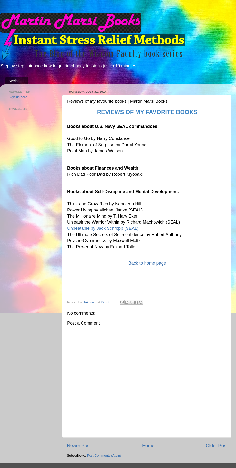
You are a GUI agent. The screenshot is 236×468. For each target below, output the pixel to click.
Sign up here (18, 97)
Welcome (17, 81)
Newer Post (79, 445)
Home (148, 445)
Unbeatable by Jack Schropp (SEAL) (102, 228)
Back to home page (147, 263)
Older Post (216, 445)
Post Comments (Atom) (104, 455)
